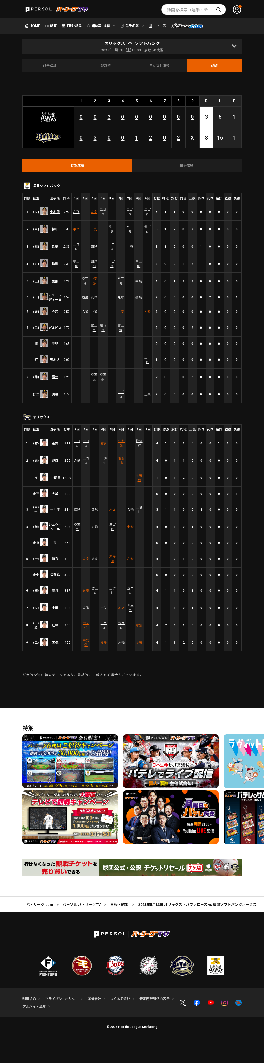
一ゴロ (112, 246)
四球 (94, 246)
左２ (112, 509)
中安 (94, 281)
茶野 (55, 443)
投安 (104, 642)
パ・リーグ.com (39, 904)
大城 (55, 494)
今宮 (55, 312)
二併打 (139, 509)
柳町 (55, 229)
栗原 (55, 281)
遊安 (86, 590)
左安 (94, 212)
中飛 (130, 246)
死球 (94, 297)
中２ (76, 229)
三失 (147, 394)
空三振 (130, 229)
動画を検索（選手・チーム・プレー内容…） (196, 9)
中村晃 (55, 212)
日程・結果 (119, 904)
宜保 (55, 642)
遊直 (95, 559)
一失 (104, 608)
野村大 (55, 360)
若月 (55, 590)
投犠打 (139, 443)
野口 (55, 460)
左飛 (76, 212)
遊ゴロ (147, 229)
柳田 (55, 264)
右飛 (85, 312)
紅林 (55, 625)
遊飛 (85, 297)
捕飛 (138, 297)
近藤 (55, 246)
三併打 (112, 590)
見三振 (112, 229)
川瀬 (55, 394)
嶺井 (55, 377)
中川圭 (55, 509)
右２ (121, 608)
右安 (104, 443)
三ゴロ (147, 360)
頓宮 (55, 559)
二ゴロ (103, 212)
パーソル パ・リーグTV (82, 904)
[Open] (234, 46)
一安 (94, 229)
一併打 (104, 460)
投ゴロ (121, 625)
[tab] (77, 165)
